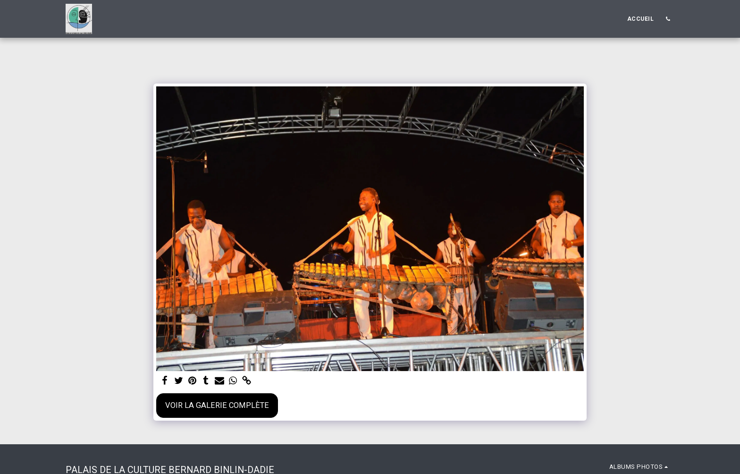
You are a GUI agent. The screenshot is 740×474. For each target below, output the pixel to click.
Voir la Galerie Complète (217, 405)
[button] (668, 19)
